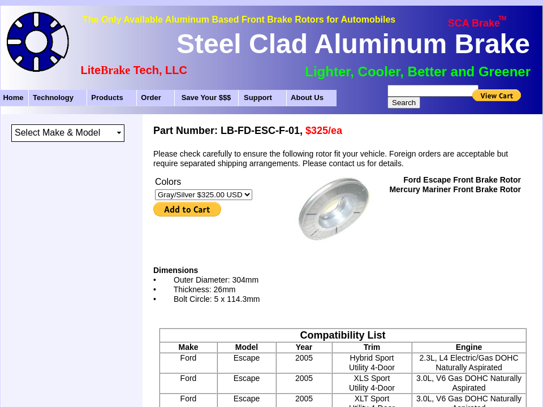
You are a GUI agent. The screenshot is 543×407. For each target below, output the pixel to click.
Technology (53, 97)
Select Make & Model (57, 132)
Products (107, 97)
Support (258, 97)
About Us (307, 97)
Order (151, 97)
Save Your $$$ (206, 97)
